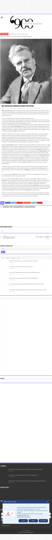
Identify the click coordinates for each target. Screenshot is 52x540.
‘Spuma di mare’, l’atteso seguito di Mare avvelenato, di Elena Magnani (23, 278)
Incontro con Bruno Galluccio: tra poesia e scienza (18, 34)
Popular (7, 258)
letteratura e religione (30, 206)
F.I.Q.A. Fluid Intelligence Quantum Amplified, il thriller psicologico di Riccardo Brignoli (26, 284)
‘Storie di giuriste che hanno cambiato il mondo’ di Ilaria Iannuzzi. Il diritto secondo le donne (27, 289)
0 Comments (31, 108)
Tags (18, 258)
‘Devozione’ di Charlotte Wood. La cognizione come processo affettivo (23, 260)
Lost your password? (5, 525)
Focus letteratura (7, 36)
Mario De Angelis (6, 108)
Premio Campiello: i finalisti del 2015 (41, 237)
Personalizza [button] (43, 520)
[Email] (26, 249)
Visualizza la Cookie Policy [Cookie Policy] (23, 515)
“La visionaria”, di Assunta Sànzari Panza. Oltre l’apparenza (21, 266)
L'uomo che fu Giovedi (18, 206)
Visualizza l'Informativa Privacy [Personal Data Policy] (23, 516)
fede (11, 206)
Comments (13, 258)
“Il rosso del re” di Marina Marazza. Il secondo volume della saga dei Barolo (24, 272)
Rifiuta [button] (33, 520)
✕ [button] (47, 502)
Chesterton (6, 206)
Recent (2, 258)
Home (1, 36)
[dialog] (26, 512)
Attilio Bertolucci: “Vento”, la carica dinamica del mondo (10, 237)
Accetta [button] (23, 520)
